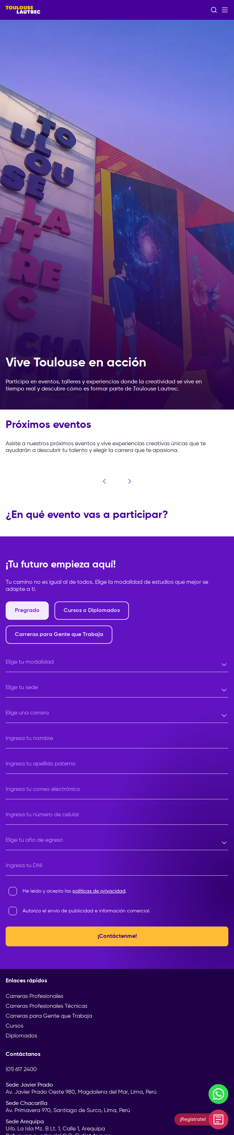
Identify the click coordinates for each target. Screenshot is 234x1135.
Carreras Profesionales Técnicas (46, 1006)
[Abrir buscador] (213, 9)
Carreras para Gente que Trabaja (49, 1016)
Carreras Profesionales (34, 996)
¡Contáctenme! (117, 936)
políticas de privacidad (98, 891)
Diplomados (21, 1036)
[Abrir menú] (224, 9)
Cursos (14, 1026)
